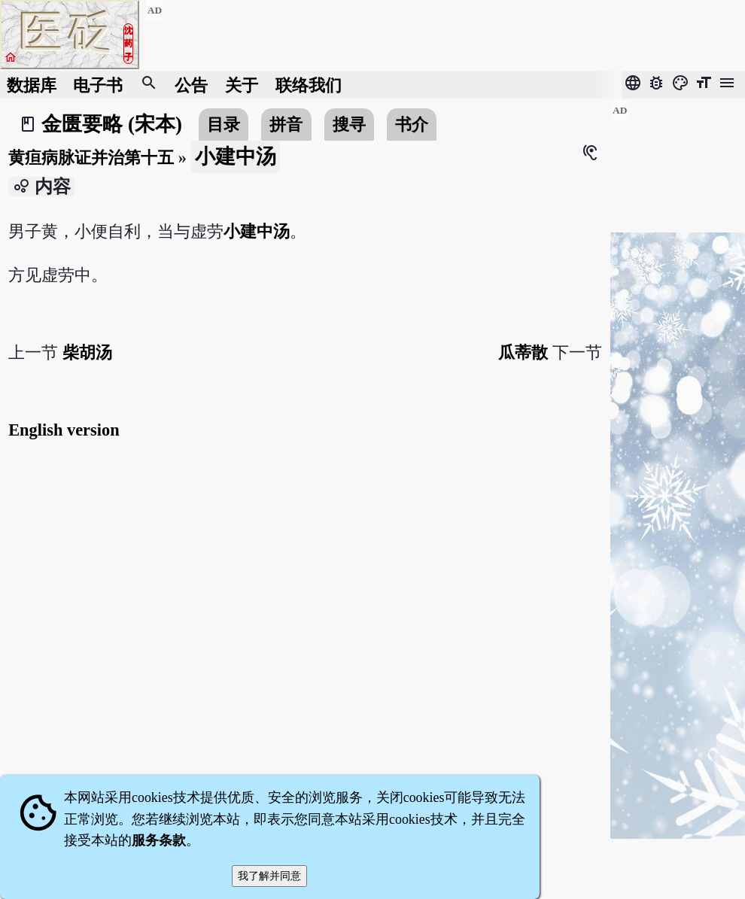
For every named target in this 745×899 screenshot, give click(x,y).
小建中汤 (257, 231)
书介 (411, 124)
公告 (191, 84)
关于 (241, 84)
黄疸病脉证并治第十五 (91, 157)
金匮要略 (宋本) (111, 124)
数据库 (31, 84)
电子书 (98, 84)
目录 (223, 124)
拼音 (286, 124)
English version (63, 430)
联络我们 (308, 84)
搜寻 (349, 124)
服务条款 (159, 840)
